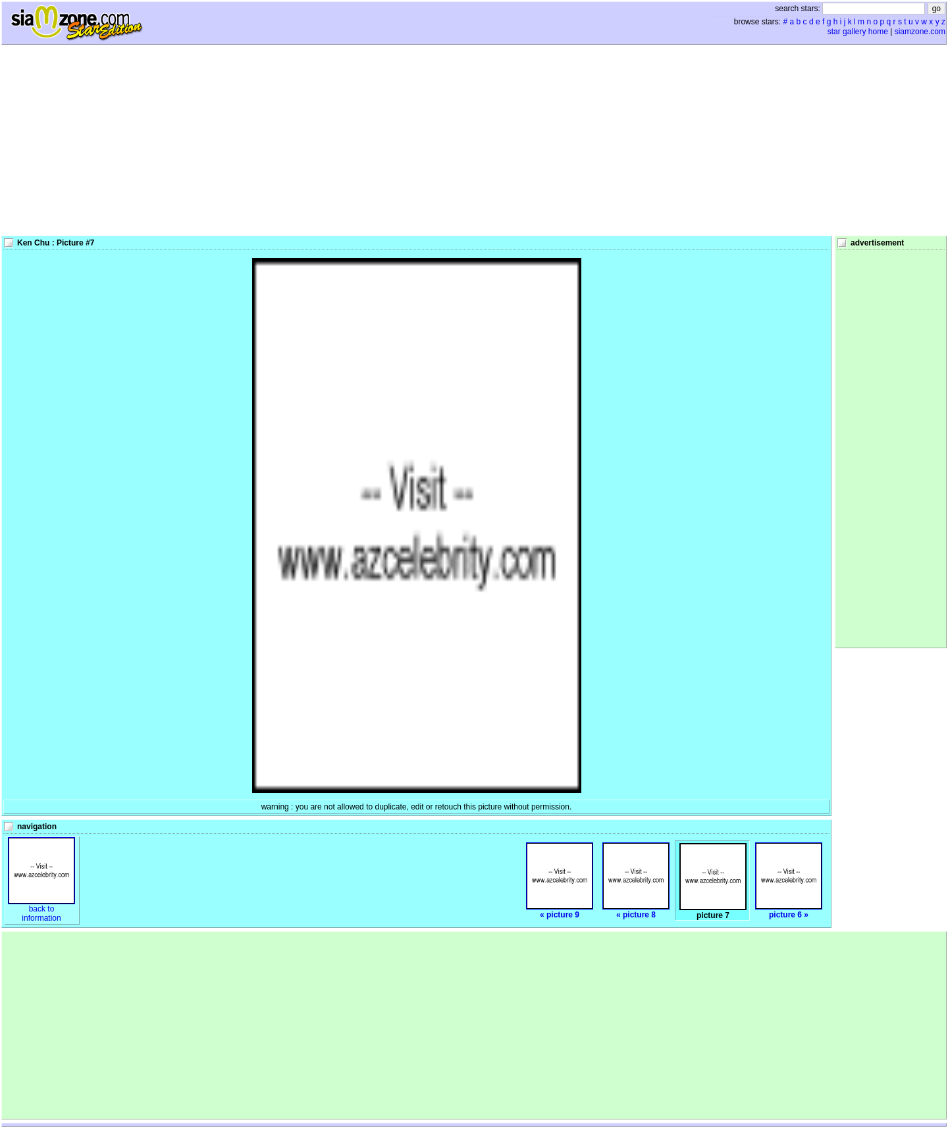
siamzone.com (920, 31)
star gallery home (858, 31)
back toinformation (41, 910)
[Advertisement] (474, 140)
